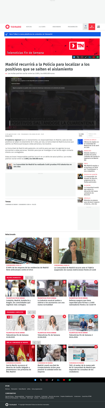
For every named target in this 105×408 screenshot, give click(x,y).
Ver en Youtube (64, 380)
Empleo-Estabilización (67, 396)
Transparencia (29, 396)
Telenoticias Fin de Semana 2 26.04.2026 (83, 322)
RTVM (7, 386)
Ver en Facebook (35, 380)
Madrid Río (87, 150)
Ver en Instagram (46, 380)
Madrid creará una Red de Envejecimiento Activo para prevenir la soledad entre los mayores (52, 353)
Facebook (74, 57)
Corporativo (10, 393)
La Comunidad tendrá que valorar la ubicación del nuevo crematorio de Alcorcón (80, 187)
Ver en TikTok (52, 380)
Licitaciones (77, 396)
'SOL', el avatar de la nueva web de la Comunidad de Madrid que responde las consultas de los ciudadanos (83, 353)
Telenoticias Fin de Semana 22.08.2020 (20, 322)
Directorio (37, 396)
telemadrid (11, 404)
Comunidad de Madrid (11, 204)
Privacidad (23, 398)
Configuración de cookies (47, 398)
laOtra (28, 389)
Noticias (29, 26)
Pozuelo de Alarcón (90, 174)
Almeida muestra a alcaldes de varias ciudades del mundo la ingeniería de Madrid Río (80, 152)
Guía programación (37, 389)
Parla (86, 163)
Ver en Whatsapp (69, 380)
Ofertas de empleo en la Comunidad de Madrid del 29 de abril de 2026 (80, 141)
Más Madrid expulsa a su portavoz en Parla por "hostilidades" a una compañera (80, 165)
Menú (98, 26)
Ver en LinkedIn (58, 380)
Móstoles (87, 198)
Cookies (36, 398)
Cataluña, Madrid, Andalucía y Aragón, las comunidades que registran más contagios (20, 288)
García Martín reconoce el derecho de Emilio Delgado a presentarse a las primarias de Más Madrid (20, 353)
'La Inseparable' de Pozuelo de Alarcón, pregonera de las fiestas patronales (80, 176)
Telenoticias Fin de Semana (15, 298)
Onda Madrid (56, 26)
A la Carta (42, 26)
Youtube (94, 57)
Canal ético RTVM (86, 396)
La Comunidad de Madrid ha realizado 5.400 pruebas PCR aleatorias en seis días (9, 166)
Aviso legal (30, 398)
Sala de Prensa (9, 396)
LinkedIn (90, 57)
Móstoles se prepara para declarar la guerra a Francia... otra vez (80, 200)
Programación (72, 26)
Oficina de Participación (11, 398)
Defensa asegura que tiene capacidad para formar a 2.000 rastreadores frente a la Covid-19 (83, 288)
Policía (34, 204)
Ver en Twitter (41, 380)
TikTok (86, 57)
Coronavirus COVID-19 (25, 204)
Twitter (78, 57)
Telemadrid (14, 389)
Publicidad (44, 396)
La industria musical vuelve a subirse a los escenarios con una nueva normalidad (52, 288)
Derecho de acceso (54, 396)
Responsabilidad (19, 396)
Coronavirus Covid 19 (13, 265)
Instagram (82, 57)
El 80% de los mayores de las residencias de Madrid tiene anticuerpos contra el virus (28, 251)
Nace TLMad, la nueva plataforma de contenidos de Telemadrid (30, 34)
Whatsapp (98, 57)
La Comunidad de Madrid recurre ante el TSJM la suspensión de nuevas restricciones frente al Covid (76, 251)
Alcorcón (87, 185)
